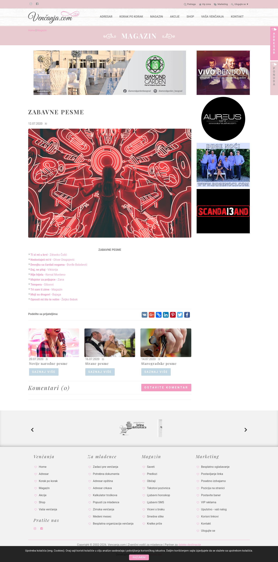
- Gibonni (42, 284)
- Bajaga (45, 294)
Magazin (42, 30)
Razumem (139, 557)
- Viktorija (44, 269)
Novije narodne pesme (48, 363)
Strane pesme (97, 363)
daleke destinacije (189, 544)
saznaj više (43, 372)
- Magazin (46, 289)
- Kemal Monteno (47, 274)
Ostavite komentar (166, 387)
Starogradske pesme (159, 363)
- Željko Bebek (54, 299)
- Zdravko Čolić (48, 254)
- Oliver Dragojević (52, 259)
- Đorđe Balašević (58, 264)
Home (31, 30)
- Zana (47, 279)
